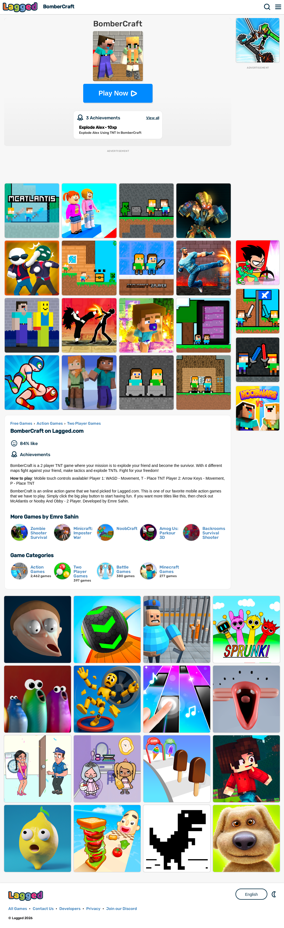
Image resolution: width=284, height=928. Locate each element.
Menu (278, 7)
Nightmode (274, 894)
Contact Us (43, 908)
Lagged (21, 7)
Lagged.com (26, 896)
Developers (69, 908)
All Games (17, 908)
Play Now (113, 93)
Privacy (93, 908)
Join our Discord (121, 908)
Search (267, 7)
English (251, 894)
